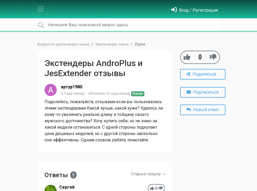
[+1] (187, 57)
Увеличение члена (111, 44)
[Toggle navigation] (40, 9)
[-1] (213, 57)
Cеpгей (66, 187)
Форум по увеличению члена (63, 44)
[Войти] (194, 10)
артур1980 (71, 86)
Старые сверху (146, 173)
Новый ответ (203, 109)
